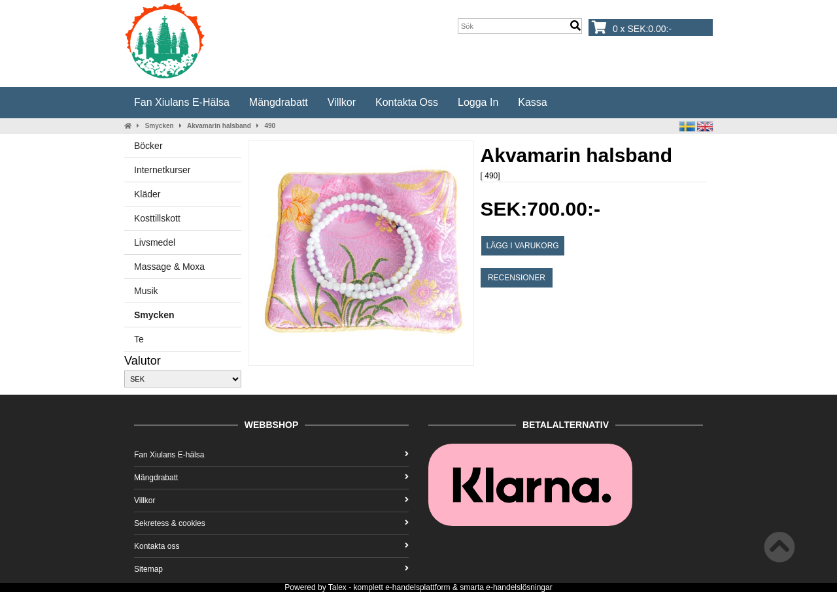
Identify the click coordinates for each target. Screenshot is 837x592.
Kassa (532, 102)
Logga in (478, 102)
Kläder (147, 194)
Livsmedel (154, 242)
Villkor (342, 102)
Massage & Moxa (169, 266)
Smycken (159, 125)
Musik (146, 291)
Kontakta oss (406, 102)
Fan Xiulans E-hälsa (182, 102)
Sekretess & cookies (271, 523)
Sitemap (271, 569)
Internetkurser (162, 170)
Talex (337, 587)
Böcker (148, 145)
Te (139, 339)
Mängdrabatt (278, 102)
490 (269, 125)
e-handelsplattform (417, 587)
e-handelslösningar (519, 587)
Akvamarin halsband (219, 125)
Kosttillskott (157, 218)
